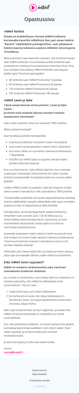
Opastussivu (39, 370)
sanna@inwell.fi (13, 352)
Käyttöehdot (39, 374)
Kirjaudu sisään (39, 380)
